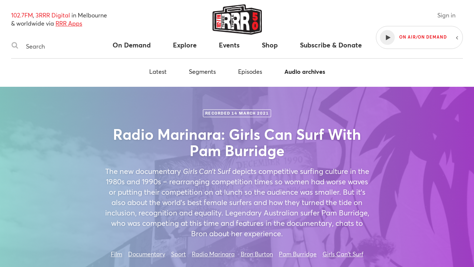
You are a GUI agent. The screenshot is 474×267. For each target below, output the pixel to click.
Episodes (250, 71)
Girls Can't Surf (343, 254)
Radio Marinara (213, 254)
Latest (158, 71)
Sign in (446, 15)
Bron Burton (257, 254)
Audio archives (304, 71)
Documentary (146, 254)
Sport (178, 254)
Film (116, 254)
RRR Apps (69, 23)
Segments (202, 71)
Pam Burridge (298, 254)
